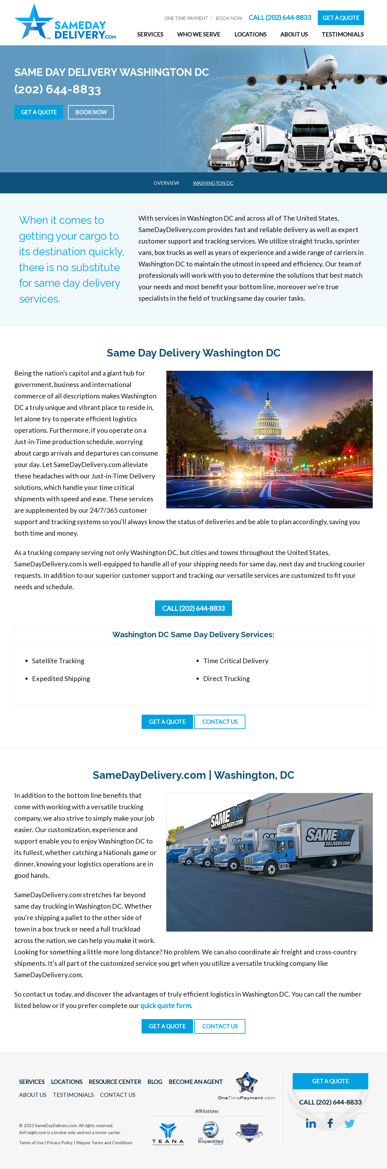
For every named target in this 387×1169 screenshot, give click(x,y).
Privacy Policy (60, 1143)
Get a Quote (40, 111)
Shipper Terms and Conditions (104, 1143)
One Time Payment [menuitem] (186, 18)
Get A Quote (341, 17)
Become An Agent (188, 1082)
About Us (32, 1095)
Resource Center (111, 1082)
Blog (150, 1082)
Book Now (95, 111)
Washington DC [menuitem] (213, 183)
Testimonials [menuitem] (343, 34)
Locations (65, 1082)
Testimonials (71, 1095)
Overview (166, 183)
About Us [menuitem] (294, 34)
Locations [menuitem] (250, 34)
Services (31, 1082)
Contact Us (115, 1095)
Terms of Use (31, 1143)
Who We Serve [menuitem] (198, 34)
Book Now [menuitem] (229, 18)
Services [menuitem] (150, 34)
